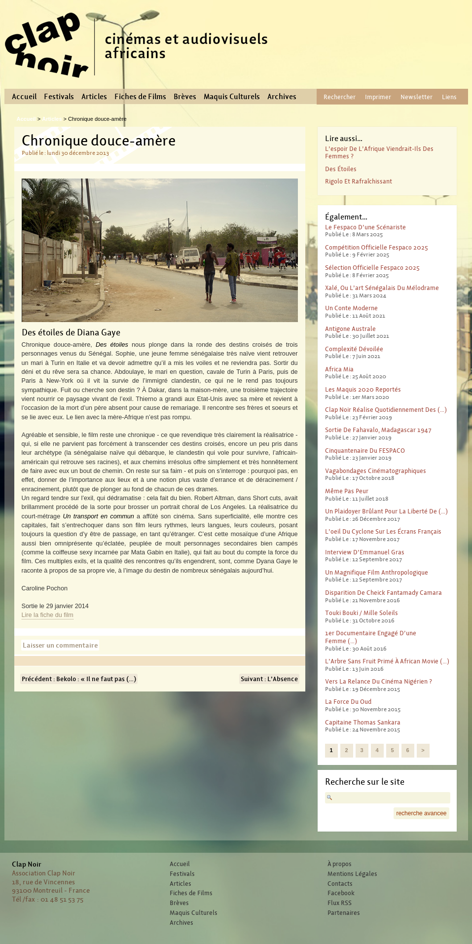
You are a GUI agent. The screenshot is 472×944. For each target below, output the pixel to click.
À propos (339, 864)
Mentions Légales (352, 874)
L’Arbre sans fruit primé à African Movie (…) (387, 661)
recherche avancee (421, 813)
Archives (281, 96)
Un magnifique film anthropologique (376, 572)
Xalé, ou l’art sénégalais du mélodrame (382, 287)
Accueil (24, 96)
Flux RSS (339, 903)
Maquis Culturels (232, 96)
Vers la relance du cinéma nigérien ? (378, 681)
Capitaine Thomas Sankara (362, 722)
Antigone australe (350, 328)
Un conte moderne (351, 308)
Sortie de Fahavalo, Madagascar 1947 (378, 430)
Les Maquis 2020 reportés (363, 389)
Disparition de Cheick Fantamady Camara (383, 592)
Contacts (340, 884)
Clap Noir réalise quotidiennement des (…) (386, 409)
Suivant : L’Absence (269, 679)
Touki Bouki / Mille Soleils (361, 613)
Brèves (185, 96)
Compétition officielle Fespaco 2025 (376, 247)
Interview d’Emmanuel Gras (364, 552)
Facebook (341, 893)
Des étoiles (341, 169)
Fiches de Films (140, 96)
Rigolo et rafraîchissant (358, 181)
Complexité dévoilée (354, 349)
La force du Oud (348, 701)
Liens (449, 97)
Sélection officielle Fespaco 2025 (372, 267)
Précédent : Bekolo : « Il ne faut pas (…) (79, 679)
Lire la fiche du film (47, 615)
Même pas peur (346, 491)
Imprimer (378, 97)
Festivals (59, 96)
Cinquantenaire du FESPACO (365, 450)
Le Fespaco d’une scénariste (365, 227)
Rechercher (340, 97)
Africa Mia (339, 369)
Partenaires (343, 913)
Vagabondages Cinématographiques (375, 470)
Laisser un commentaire (60, 645)
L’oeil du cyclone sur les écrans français (383, 531)
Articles (94, 96)
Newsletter (416, 97)
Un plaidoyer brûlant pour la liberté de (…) (386, 511)
